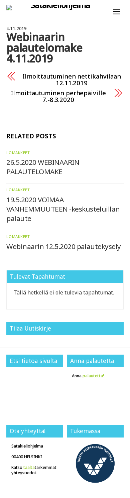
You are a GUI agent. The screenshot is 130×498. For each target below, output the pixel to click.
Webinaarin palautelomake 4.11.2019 (44, 48)
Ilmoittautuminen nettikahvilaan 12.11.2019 (71, 79)
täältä (29, 467)
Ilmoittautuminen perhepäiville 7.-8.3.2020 (58, 96)
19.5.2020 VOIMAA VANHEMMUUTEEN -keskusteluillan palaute (63, 209)
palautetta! (93, 376)
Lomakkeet (18, 152)
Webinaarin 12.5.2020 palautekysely (63, 246)
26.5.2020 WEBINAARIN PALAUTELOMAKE (42, 166)
